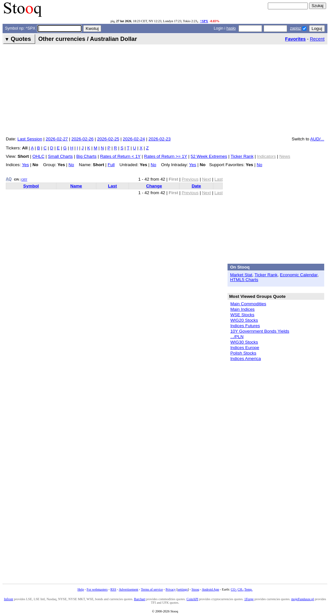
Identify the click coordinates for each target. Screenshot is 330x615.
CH (240, 589)
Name (76, 186)
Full (111, 164)
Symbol (31, 186)
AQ (9, 179)
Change (154, 186)
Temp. (248, 589)
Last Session (29, 139)
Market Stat (241, 274)
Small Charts (60, 156)
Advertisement (128, 589)
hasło (231, 28)
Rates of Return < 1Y (120, 156)
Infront (8, 599)
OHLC (38, 156)
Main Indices (242, 309)
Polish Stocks (243, 353)
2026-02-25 (108, 139)
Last (112, 186)
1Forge (249, 599)
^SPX (204, 21)
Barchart (139, 599)
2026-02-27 (57, 139)
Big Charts (86, 156)
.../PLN (237, 336)
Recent (317, 39)
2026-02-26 (83, 139)
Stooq (195, 589)
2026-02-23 (160, 139)
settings (183, 589)
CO (234, 589)
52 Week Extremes (208, 156)
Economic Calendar (299, 274)
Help (80, 589)
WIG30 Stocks (244, 342)
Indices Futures (245, 325)
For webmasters (97, 589)
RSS (113, 589)
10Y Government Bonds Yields (259, 331)
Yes (25, 164)
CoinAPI (192, 599)
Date (196, 186)
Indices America (245, 358)
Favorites (295, 39)
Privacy (171, 589)
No (71, 164)
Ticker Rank (241, 156)
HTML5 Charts (244, 279)
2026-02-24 (134, 139)
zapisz (295, 28)
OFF (24, 179)
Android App (210, 589)
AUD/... (317, 139)
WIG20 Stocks (244, 320)
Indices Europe (244, 347)
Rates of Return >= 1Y (165, 156)
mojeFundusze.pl (302, 599)
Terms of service (152, 589)
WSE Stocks (242, 314)
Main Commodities (248, 303)
